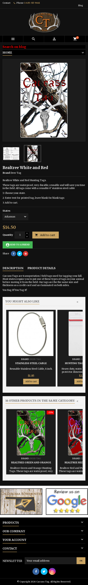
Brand (6, 172)
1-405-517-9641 (32, 3)
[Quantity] (20, 235)
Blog (80, 5)
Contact (6, 3)
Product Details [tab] (41, 268)
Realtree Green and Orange (31, 462)
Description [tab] (13, 268)
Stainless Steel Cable (31, 363)
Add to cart (45, 235)
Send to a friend (18, 245)
